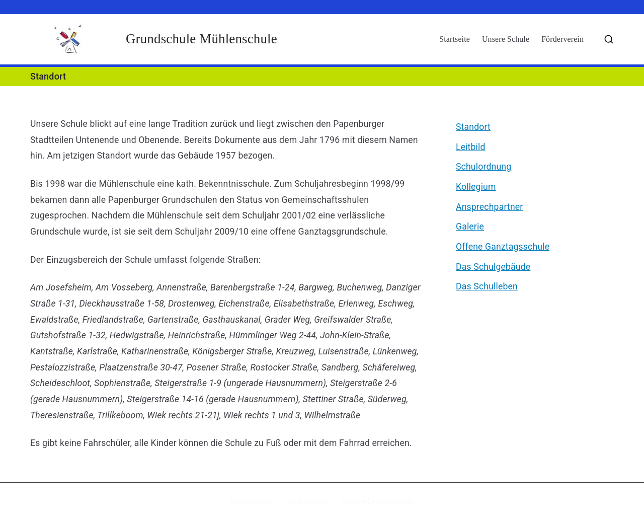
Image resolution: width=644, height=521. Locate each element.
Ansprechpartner (489, 207)
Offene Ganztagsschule (502, 247)
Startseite (454, 39)
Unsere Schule (505, 39)
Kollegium (476, 187)
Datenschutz (251, 501)
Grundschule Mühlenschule (201, 38)
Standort (473, 127)
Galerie (470, 226)
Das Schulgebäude (493, 267)
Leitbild (471, 147)
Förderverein (562, 39)
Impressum (307, 501)
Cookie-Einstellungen (378, 501)
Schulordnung (483, 167)
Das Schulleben (487, 286)
